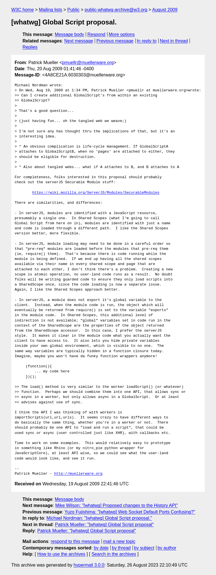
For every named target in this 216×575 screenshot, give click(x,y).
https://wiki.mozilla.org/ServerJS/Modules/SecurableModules (95, 192)
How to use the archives (61, 554)
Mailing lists (50, 9)
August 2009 (164, 9)
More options (122, 34)
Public (73, 9)
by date (101, 547)
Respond (96, 34)
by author (167, 547)
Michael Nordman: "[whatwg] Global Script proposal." (99, 518)
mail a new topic (119, 541)
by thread (121, 547)
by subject (144, 547)
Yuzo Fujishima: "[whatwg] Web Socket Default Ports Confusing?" (129, 512)
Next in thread (174, 41)
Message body (69, 34)
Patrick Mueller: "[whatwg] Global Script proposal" (104, 524)
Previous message (115, 41)
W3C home (22, 9)
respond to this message (75, 541)
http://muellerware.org (78, 473)
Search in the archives (113, 554)
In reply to (146, 41)
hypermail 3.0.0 (88, 565)
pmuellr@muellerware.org (87, 62)
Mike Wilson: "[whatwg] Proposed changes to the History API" (116, 505)
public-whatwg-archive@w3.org (116, 9)
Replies (29, 47)
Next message (78, 41)
